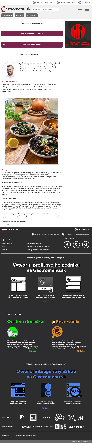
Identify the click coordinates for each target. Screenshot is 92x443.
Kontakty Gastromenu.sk (35, 243)
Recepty (4, 250)
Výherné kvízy (6, 240)
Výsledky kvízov (7, 243)
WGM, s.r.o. (80, 441)
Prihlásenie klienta (83, 229)
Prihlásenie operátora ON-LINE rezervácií (46, 234)
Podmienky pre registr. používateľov (38, 246)
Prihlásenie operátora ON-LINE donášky (77, 234)
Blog (3, 246)
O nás (29, 240)
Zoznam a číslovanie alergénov (25, 435)
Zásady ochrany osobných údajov (37, 250)
